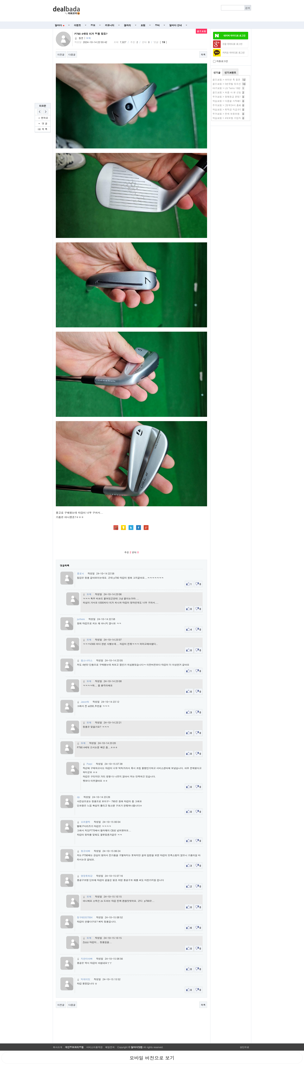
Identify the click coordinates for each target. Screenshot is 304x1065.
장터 (157, 25)
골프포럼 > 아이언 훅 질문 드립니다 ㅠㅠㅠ (235, 79)
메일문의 (110, 1047)
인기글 (216, 72)
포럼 (143, 25)
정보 (93, 25)
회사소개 (57, 1047)
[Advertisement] (167, 11)
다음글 (71, 54)
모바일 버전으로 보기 (152, 1058)
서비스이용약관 (94, 1047)
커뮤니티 (109, 25)
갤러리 (127, 25)
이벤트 (77, 25)
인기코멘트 (230, 72)
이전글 (60, 54)
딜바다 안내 (175, 25)
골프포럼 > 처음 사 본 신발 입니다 (230, 92)
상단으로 (244, 1047)
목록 (203, 54)
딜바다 (59, 25)
